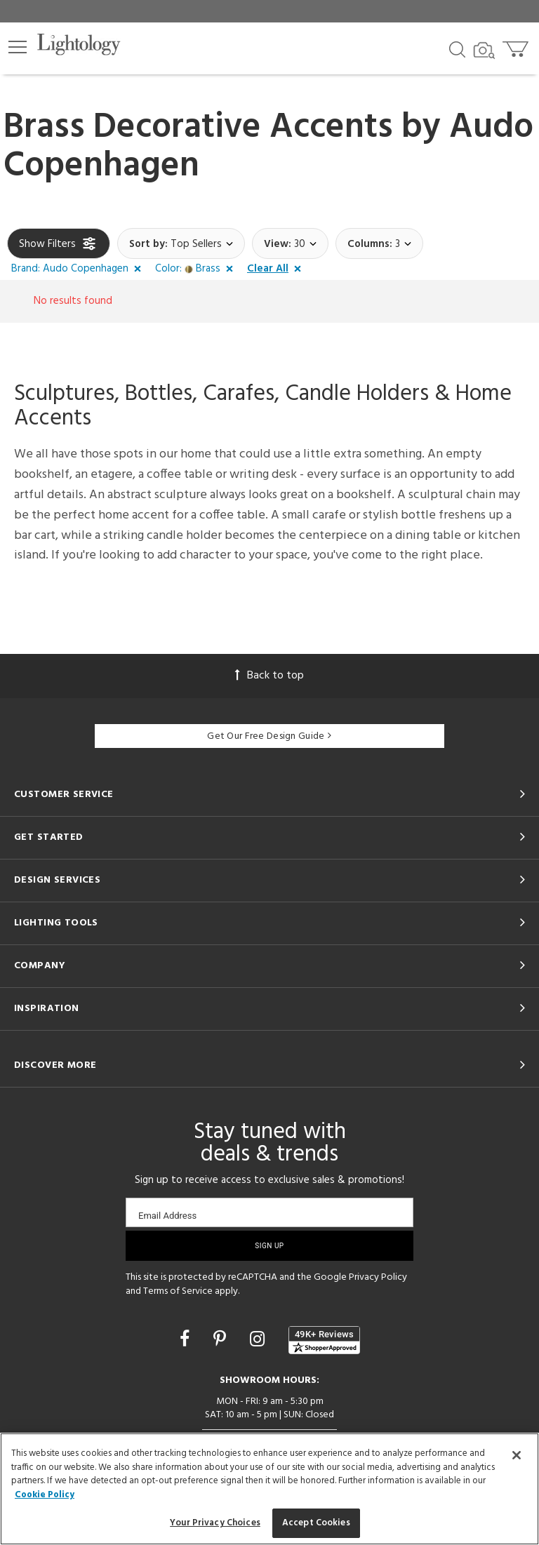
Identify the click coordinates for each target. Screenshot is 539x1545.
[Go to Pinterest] (222, 1341)
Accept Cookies (316, 1523)
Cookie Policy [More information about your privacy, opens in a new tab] (44, 1494)
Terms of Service (178, 1291)
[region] (269, 1489)
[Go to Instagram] (259, 1341)
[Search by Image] (484, 50)
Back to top (269, 676)
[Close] (516, 1455)
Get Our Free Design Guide (269, 736)
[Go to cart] (517, 46)
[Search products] (457, 48)
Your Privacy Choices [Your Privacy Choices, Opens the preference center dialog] (215, 1523)
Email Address (167, 1215)
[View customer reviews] (324, 1340)
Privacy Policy (378, 1277)
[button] (17, 47)
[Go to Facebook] (187, 1341)
